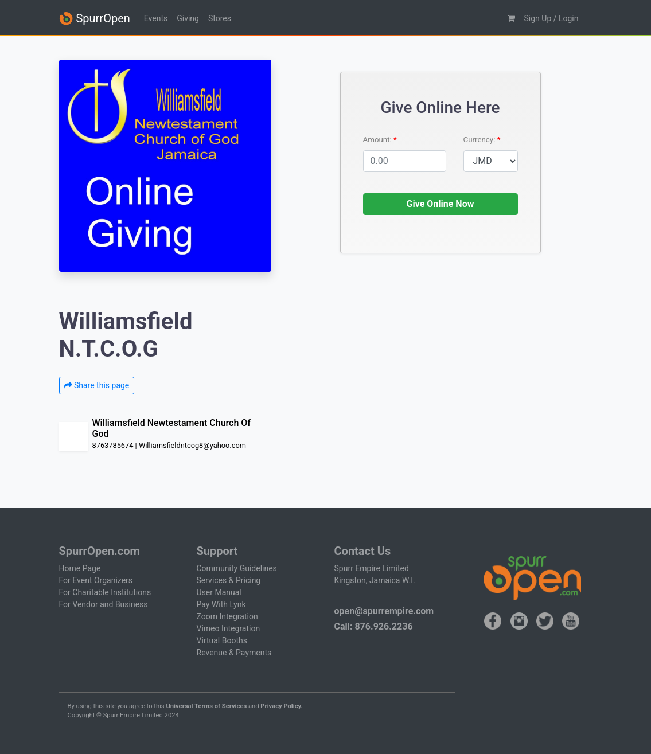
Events (155, 18)
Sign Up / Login (551, 18)
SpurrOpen (94, 18)
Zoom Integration (227, 616)
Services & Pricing (229, 580)
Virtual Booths (222, 640)
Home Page (80, 568)
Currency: (480, 139)
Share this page (97, 385)
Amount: (378, 139)
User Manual (219, 592)
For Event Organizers (96, 580)
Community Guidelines (237, 568)
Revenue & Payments (234, 652)
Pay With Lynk (221, 604)
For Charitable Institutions (105, 592)
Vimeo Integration (228, 628)
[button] (511, 18)
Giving (188, 18)
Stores (219, 18)
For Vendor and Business (103, 604)
